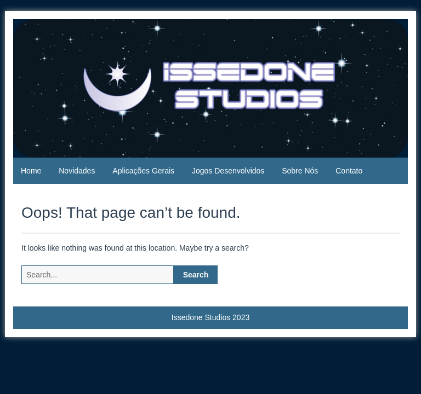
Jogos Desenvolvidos (228, 170)
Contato (348, 170)
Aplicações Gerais (143, 170)
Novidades (77, 170)
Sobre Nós (300, 170)
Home (31, 170)
